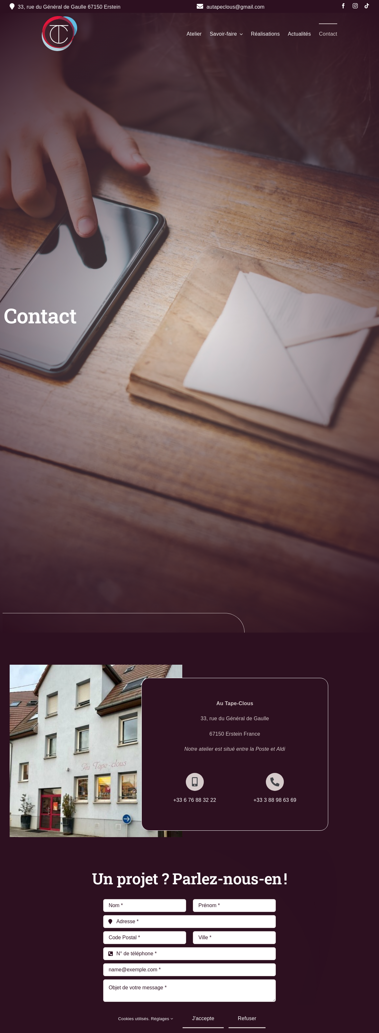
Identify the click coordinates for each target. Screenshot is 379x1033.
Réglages (162, 1018)
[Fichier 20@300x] (59, 18)
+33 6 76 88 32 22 (194, 800)
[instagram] (355, 5)
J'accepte (203, 1018)
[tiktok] (366, 5)
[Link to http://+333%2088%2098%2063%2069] (275, 782)
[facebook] (343, 5)
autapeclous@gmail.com (231, 7)
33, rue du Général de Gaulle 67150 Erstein (69, 7)
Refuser (247, 1018)
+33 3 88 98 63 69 (274, 800)
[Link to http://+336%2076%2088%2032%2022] (195, 782)
